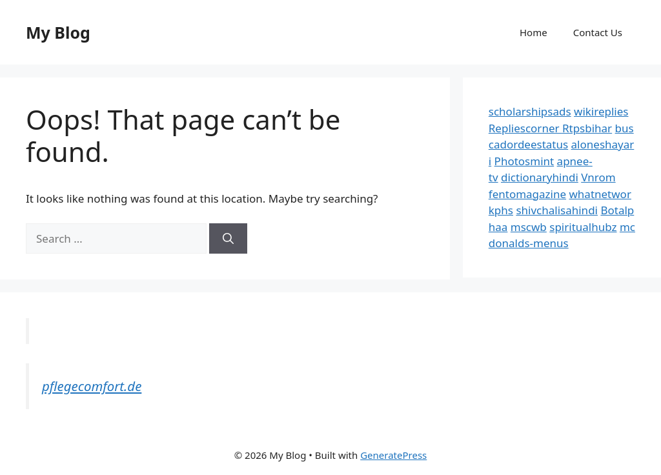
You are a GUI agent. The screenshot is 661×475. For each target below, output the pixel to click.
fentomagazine (527, 194)
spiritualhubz (582, 226)
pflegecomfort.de (91, 386)
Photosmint (524, 161)
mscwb (529, 226)
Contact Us (597, 32)
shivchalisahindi (557, 210)
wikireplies (601, 111)
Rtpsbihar (587, 128)
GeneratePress (393, 455)
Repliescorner (525, 128)
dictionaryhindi (539, 177)
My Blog (58, 32)
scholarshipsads (530, 111)
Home (533, 32)
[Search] (228, 238)
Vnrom (598, 177)
